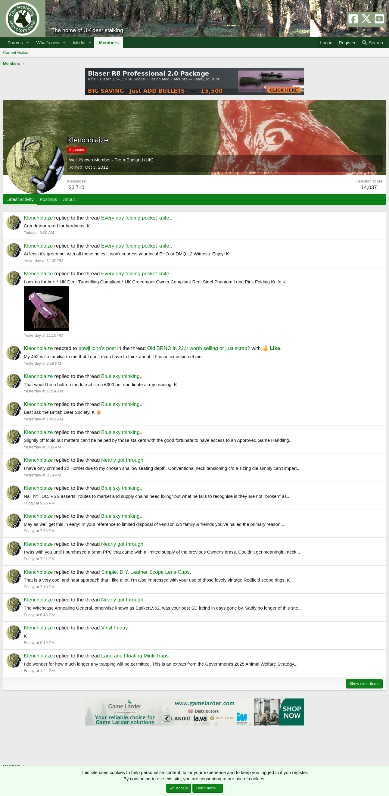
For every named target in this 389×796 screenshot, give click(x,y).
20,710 (76, 187)
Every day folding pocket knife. (136, 218)
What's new (48, 42)
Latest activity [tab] (20, 199)
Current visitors (16, 52)
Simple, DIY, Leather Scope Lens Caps (145, 572)
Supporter (76, 149)
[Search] (372, 42)
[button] (27, 42)
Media (79, 42)
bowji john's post (97, 348)
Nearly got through (122, 460)
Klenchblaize (38, 218)
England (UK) (140, 159)
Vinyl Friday (114, 628)
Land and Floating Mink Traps (135, 656)
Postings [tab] (48, 199)
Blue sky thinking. (121, 376)
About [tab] (69, 199)
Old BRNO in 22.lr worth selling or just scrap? (198, 348)
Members (109, 42)
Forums (15, 42)
